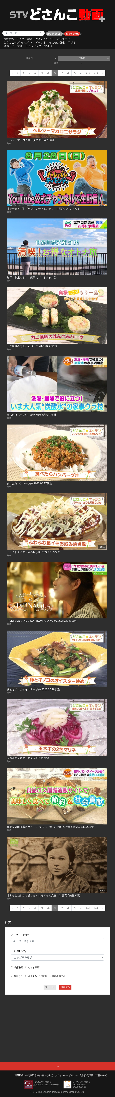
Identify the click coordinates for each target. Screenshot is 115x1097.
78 (68, 73)
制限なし (18, 976)
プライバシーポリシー (66, 1075)
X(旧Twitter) (101, 1075)
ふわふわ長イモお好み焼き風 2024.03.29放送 (33, 552)
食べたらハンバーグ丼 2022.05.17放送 (29, 483)
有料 (44, 976)
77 (61, 73)
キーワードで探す (20, 935)
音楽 (20, 46)
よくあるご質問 (55, 33)
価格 (68, 62)
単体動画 (18, 967)
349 (96, 73)
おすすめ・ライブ (13, 39)
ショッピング (33, 46)
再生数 (94, 58)
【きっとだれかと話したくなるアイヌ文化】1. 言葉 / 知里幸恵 (43, 895)
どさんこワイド (45, 39)
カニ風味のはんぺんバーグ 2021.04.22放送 (32, 346)
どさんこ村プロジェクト (18, 42)
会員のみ (32, 976)
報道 (29, 39)
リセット (49, 987)
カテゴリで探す (19, 951)
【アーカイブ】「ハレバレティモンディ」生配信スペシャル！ (43, 208)
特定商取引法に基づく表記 (39, 1075)
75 (48, 73)
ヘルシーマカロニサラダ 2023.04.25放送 (31, 140)
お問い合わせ (74, 33)
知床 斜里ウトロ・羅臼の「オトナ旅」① (31, 277)
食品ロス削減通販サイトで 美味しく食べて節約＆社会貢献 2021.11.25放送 (50, 826)
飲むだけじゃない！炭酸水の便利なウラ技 (31, 414)
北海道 (48, 46)
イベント (41, 42)
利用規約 (18, 1075)
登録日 (41, 58)
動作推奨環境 (86, 1075)
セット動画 (33, 967)
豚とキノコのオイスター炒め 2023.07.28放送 (33, 689)
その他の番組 (57, 42)
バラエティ (63, 39)
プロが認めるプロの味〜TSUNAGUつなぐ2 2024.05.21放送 (42, 620)
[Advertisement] (57, 1021)
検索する (65, 987)
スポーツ (9, 46)
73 (35, 73)
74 (41, 73)
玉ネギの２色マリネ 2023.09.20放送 (28, 758)
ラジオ (72, 42)
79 (75, 73)
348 (88, 73)
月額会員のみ (58, 976)
